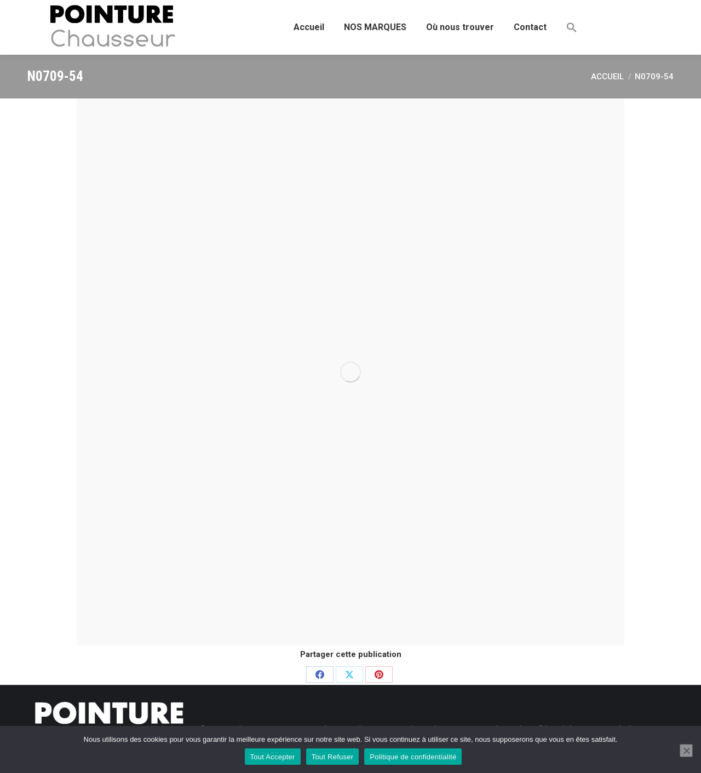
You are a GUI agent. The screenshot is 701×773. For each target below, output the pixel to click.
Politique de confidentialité (413, 757)
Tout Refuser (333, 757)
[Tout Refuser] (686, 750)
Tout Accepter (272, 757)
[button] (571, 27)
